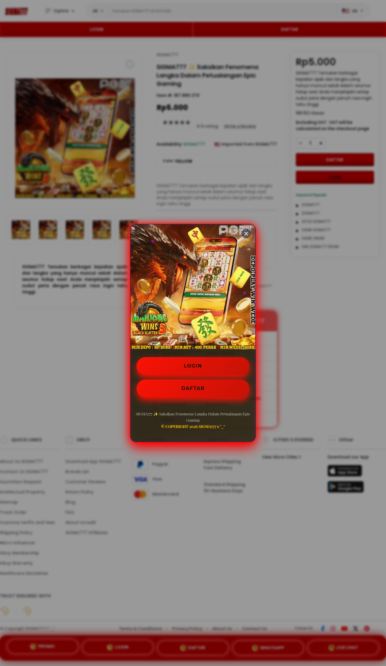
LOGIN (193, 366)
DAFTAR (193, 388)
